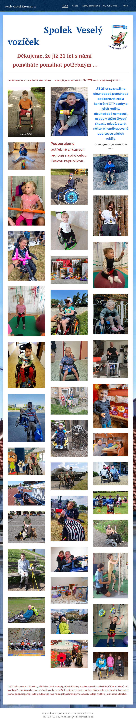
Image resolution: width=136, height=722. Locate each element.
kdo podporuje (41, 693)
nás (52, 693)
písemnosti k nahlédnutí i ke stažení (102, 686)
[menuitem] (66, 5)
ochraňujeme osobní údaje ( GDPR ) (85, 693)
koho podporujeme (19, 693)
